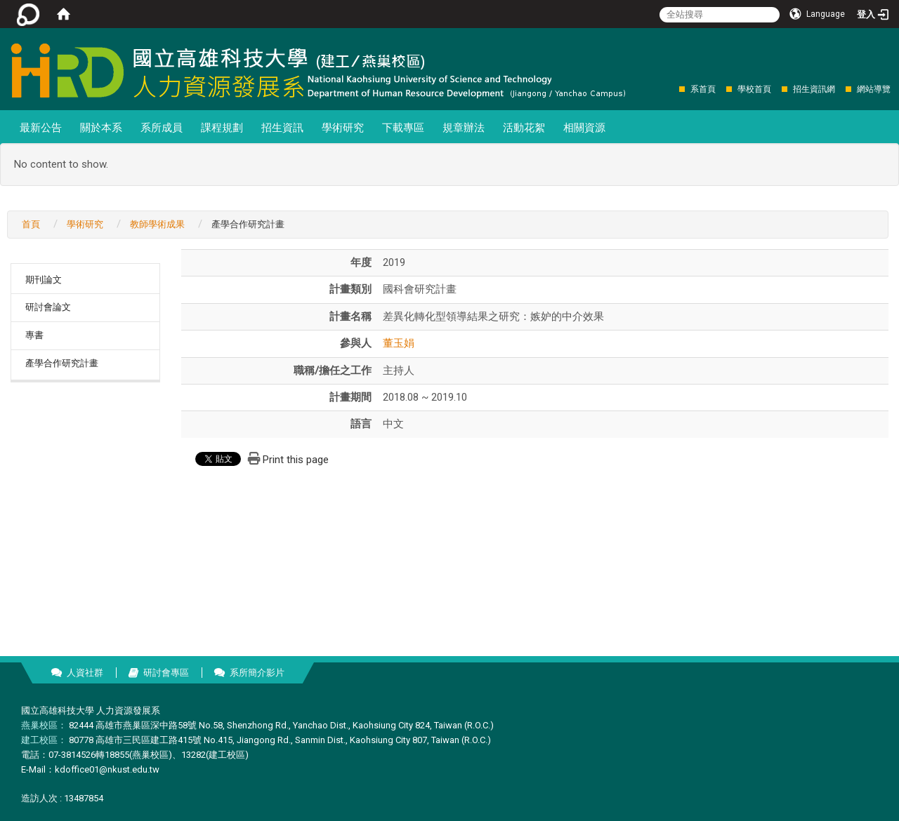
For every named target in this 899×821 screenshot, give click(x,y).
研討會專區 (166, 672)
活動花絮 (524, 127)
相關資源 (584, 127)
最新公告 (41, 127)
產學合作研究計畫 (61, 363)
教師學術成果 (157, 224)
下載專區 (403, 127)
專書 (34, 335)
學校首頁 (754, 89)
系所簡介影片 (257, 672)
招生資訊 (282, 127)
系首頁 (703, 89)
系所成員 (161, 127)
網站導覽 (874, 89)
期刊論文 (43, 279)
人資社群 (85, 672)
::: (672, 89)
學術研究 (343, 127)
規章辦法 (463, 127)
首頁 (31, 224)
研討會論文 (48, 307)
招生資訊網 (814, 89)
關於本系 (101, 127)
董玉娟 (398, 343)
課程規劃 (222, 127)
